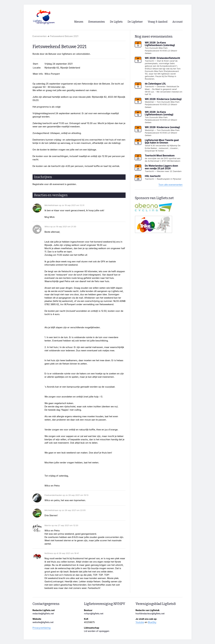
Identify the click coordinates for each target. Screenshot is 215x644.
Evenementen (40, 36)
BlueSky (152, 622)
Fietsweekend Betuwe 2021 (64, 36)
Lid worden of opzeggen (96, 631)
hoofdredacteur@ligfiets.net (149, 613)
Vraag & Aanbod (157, 21)
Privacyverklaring (42, 627)
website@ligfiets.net (43, 622)
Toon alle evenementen (170, 184)
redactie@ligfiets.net (43, 613)
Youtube (139, 622)
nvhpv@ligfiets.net (93, 613)
